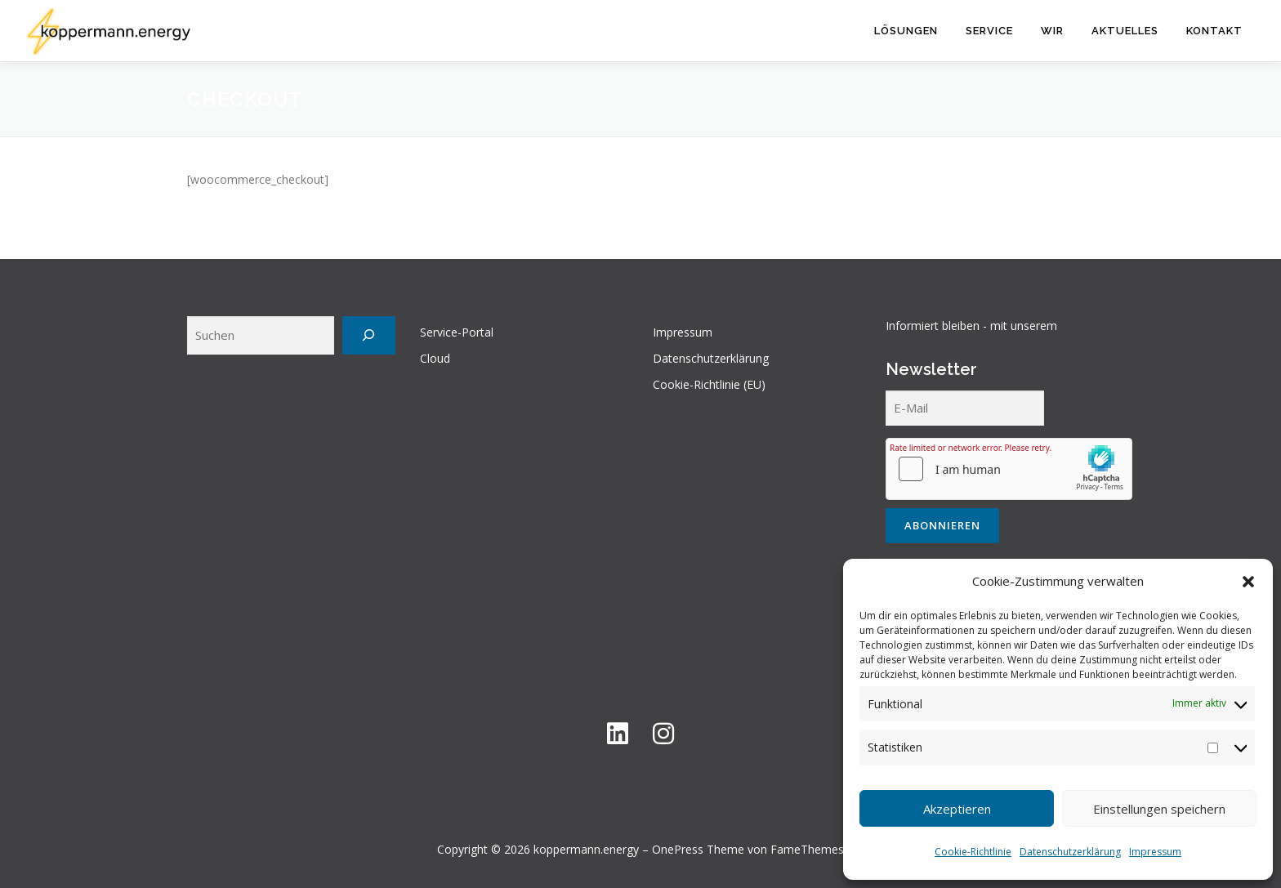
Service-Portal (456, 332)
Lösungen (906, 31)
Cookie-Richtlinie (973, 852)
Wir (1052, 31)
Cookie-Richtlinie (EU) (709, 384)
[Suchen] (368, 335)
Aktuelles (1124, 31)
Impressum (1155, 852)
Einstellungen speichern (1159, 809)
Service (989, 31)
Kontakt (1214, 31)
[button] (1248, 581)
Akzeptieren (957, 809)
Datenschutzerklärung (1070, 852)
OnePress (677, 849)
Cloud (435, 358)
